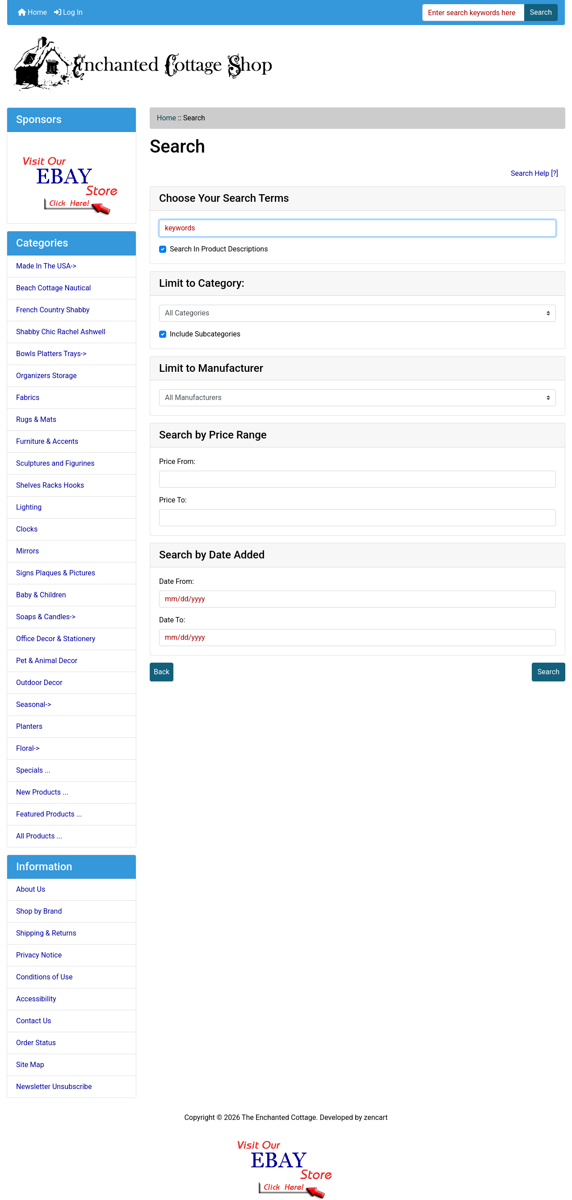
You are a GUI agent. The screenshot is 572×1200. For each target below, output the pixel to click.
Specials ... (33, 770)
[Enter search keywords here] (473, 12)
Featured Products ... (49, 814)
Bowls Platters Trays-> (51, 353)
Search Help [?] (534, 173)
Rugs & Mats (36, 419)
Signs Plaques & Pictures (55, 573)
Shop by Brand (39, 911)
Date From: (176, 581)
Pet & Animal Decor (46, 660)
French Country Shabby (52, 310)
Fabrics (27, 397)
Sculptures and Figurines (55, 463)
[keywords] (357, 228)
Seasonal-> (33, 704)
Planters (29, 726)
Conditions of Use (44, 977)
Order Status (36, 1042)
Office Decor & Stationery (55, 638)
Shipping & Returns (46, 933)
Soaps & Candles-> (46, 617)
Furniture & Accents (47, 441)
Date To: (172, 620)
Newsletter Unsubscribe (54, 1086)
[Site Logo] (286, 62)
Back (161, 672)
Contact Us (33, 1021)
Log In (68, 12)
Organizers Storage (46, 375)
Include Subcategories (205, 334)
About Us (30, 889)
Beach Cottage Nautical (53, 288)
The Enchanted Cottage (279, 1117)
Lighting (29, 507)
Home (32, 12)
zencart (375, 1117)
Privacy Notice (39, 955)
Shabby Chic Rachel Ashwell (60, 332)
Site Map (30, 1064)
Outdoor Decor (39, 682)
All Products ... (39, 836)
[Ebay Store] (72, 177)
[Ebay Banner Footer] (286, 1161)
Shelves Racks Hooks (50, 485)
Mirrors (27, 551)
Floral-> (27, 748)
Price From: (177, 461)
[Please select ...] (357, 313)
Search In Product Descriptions (219, 249)
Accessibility (36, 999)
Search (541, 12)
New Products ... (42, 792)
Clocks (27, 529)
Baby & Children (41, 595)
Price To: (173, 500)
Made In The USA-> (46, 266)
